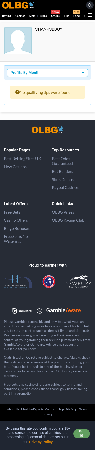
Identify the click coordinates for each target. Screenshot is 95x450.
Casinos (20, 15)
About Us (13, 409)
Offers (55, 14)
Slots (32, 15)
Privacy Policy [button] (41, 442)
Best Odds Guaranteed (62, 161)
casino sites (12, 371)
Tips (66, 15)
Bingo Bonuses (17, 228)
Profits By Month (25, 73)
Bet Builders (62, 171)
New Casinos (15, 166)
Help (61, 409)
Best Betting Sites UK (22, 158)
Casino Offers (16, 220)
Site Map (71, 409)
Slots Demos (63, 179)
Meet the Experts (32, 409)
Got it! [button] (81, 433)
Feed (76, 14)
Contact (50, 409)
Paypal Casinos (65, 187)
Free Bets (12, 212)
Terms (83, 409)
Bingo (43, 15)
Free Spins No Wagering (16, 238)
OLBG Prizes (63, 212)
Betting (6, 15)
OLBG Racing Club (68, 220)
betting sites (69, 367)
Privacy (47, 414)
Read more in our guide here (25, 335)
